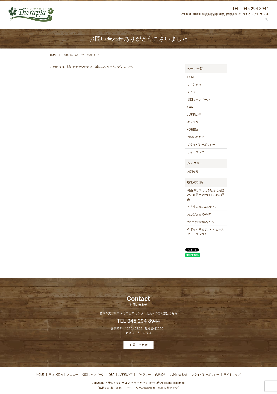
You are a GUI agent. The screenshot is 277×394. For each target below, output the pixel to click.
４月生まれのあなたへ (201, 206)
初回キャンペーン (165, 21)
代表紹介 (234, 21)
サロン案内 (126, 21)
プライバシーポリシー (201, 144)
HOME (111, 21)
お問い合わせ (252, 21)
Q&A (183, 21)
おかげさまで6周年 (199, 214)
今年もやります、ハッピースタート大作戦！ (205, 232)
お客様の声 (198, 21)
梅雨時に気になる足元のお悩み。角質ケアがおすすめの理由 (205, 195)
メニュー (143, 21)
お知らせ (193, 171)
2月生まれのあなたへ (200, 222)
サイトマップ (195, 152)
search (266, 21)
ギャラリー (217, 21)
